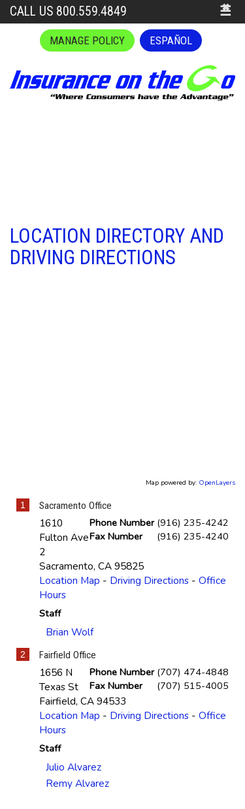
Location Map (69, 580)
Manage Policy (87, 40)
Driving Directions (149, 580)
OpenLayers (217, 482)
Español (171, 40)
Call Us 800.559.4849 (68, 11)
